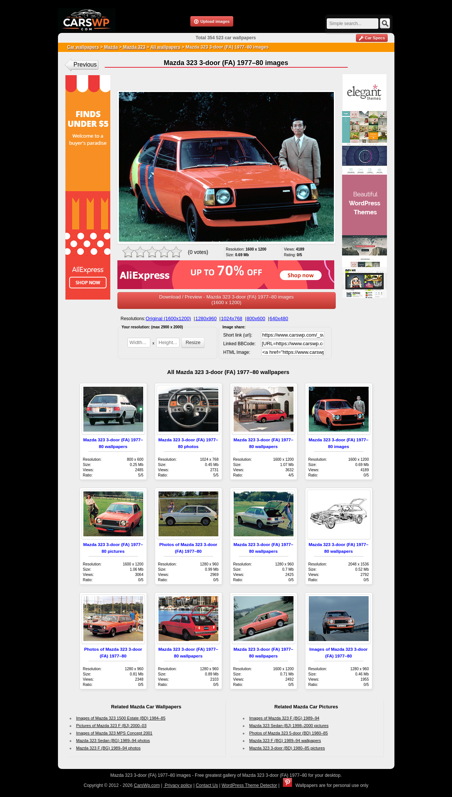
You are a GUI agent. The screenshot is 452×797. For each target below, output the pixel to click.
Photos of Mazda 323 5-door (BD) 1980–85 (288, 733)
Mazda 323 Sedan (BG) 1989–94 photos (113, 740)
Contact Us (207, 785)
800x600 (256, 318)
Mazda (111, 47)
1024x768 (231, 318)
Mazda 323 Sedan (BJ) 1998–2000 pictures (289, 725)
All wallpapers (165, 47)
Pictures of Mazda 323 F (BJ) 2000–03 (111, 725)
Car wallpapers (83, 47)
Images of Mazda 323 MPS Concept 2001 (114, 733)
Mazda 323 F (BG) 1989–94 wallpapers (285, 740)
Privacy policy (177, 785)
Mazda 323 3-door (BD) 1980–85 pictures (287, 748)
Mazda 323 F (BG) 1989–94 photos (108, 748)
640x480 (279, 318)
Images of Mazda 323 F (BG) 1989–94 (284, 718)
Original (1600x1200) (168, 318)
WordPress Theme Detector (249, 785)
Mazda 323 (133, 47)
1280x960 (205, 318)
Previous (85, 64)
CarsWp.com (147, 785)
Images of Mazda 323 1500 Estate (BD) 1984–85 (121, 718)
